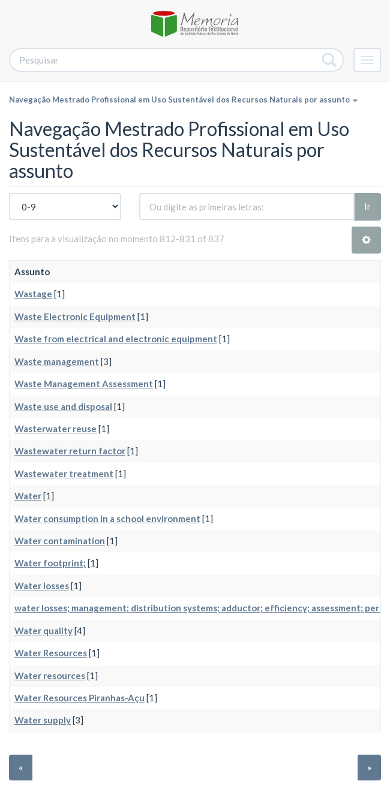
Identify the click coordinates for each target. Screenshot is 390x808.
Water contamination (59, 540)
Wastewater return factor (69, 450)
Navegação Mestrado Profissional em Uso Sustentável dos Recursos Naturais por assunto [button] (183, 99)
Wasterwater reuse (55, 428)
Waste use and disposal (63, 406)
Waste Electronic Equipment (75, 316)
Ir (367, 206)
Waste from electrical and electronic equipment (115, 338)
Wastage (33, 293)
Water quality (43, 630)
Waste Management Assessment (83, 383)
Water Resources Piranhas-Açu (79, 697)
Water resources (49, 675)
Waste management (56, 361)
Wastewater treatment (63, 473)
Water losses (41, 585)
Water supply (42, 719)
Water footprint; (50, 562)
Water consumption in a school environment (107, 518)
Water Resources (50, 652)
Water (27, 495)
